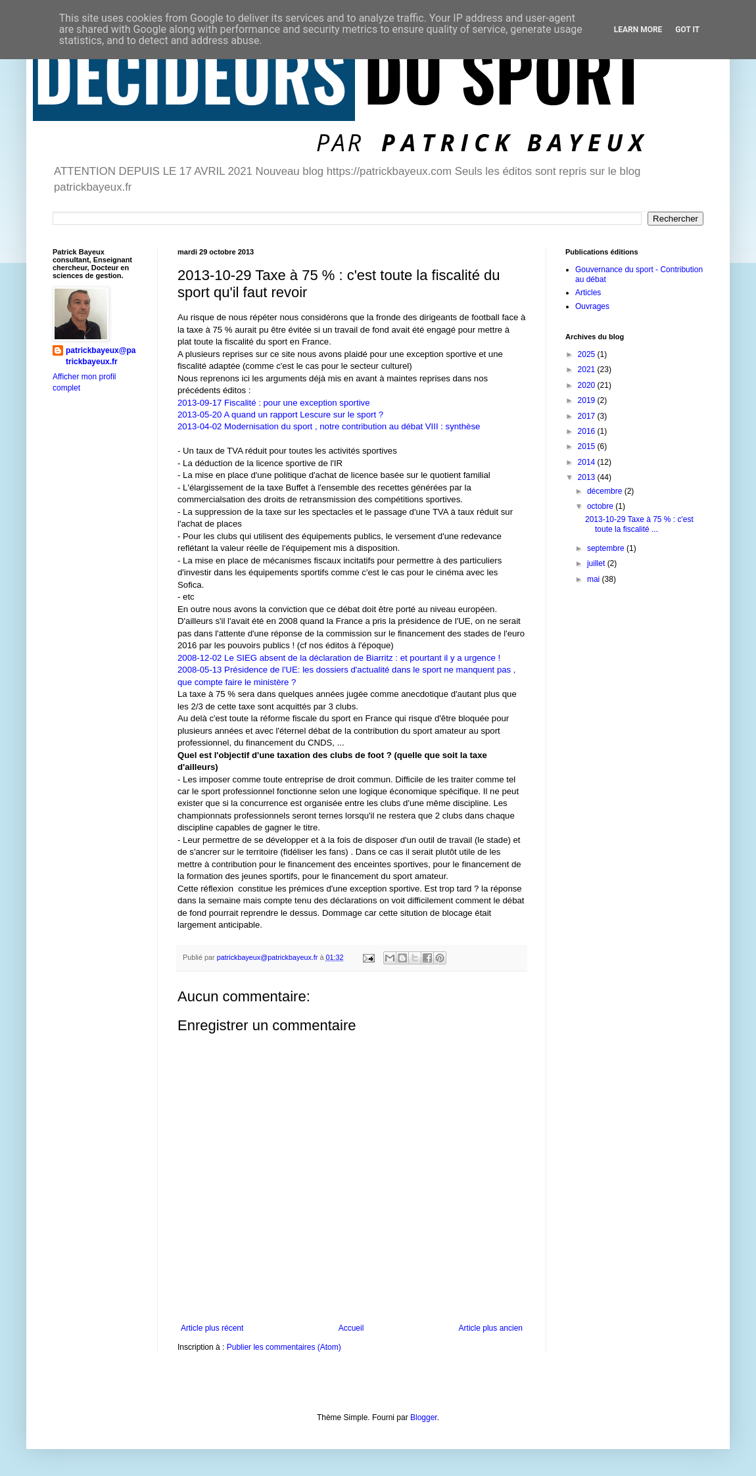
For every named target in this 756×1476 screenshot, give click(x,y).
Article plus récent (212, 1328)
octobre (601, 506)
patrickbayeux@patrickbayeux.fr (100, 356)
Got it (687, 29)
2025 (588, 354)
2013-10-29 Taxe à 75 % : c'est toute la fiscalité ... (639, 524)
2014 (588, 462)
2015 (588, 446)
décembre (606, 491)
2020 (588, 385)
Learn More (638, 29)
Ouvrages (592, 306)
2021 (588, 369)
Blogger (423, 1417)
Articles (588, 292)
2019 (588, 400)
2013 (588, 477)
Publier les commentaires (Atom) (284, 1347)
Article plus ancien (491, 1328)
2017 (588, 416)
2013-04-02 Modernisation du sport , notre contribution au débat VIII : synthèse (328, 426)
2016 (588, 431)
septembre (606, 548)
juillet (597, 563)
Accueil (351, 1328)
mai (594, 579)
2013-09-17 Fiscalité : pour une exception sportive (273, 403)
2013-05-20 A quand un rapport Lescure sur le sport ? (280, 414)
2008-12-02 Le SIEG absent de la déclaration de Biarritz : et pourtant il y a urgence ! (338, 658)
